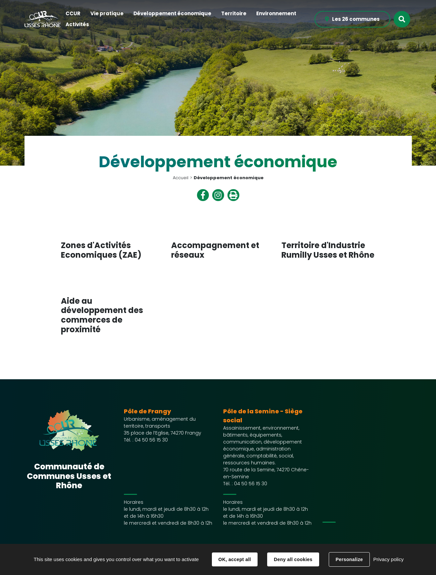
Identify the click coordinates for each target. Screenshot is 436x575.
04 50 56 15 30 (151, 440)
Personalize (349, 559)
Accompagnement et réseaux (215, 250)
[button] (73, 13)
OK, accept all (234, 559)
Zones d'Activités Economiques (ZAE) (101, 250)
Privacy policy (388, 559)
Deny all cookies (293, 559)
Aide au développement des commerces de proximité (102, 315)
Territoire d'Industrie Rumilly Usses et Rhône (327, 250)
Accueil (180, 178)
